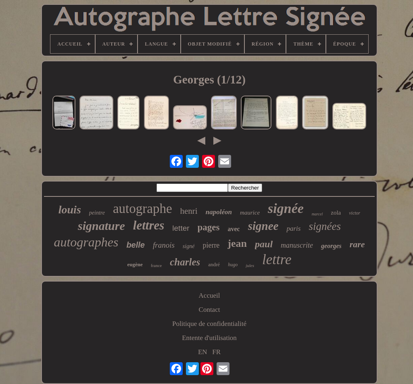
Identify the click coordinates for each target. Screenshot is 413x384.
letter (180, 228)
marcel (317, 214)
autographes (86, 242)
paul (264, 244)
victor (354, 213)
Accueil (209, 295)
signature (101, 225)
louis (69, 209)
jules (250, 265)
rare (357, 244)
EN (202, 352)
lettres (149, 225)
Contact (209, 309)
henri (189, 211)
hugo (233, 264)
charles (185, 262)
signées (324, 226)
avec (234, 228)
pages (209, 227)
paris (293, 228)
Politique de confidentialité (209, 324)
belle (135, 244)
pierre (210, 245)
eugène (135, 264)
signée (286, 208)
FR (216, 352)
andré (214, 264)
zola (336, 212)
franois (164, 245)
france (156, 265)
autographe (142, 208)
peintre (97, 213)
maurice (250, 212)
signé (189, 246)
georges (331, 245)
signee (263, 225)
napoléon (219, 212)
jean (237, 243)
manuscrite (297, 245)
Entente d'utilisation (209, 338)
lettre (277, 259)
